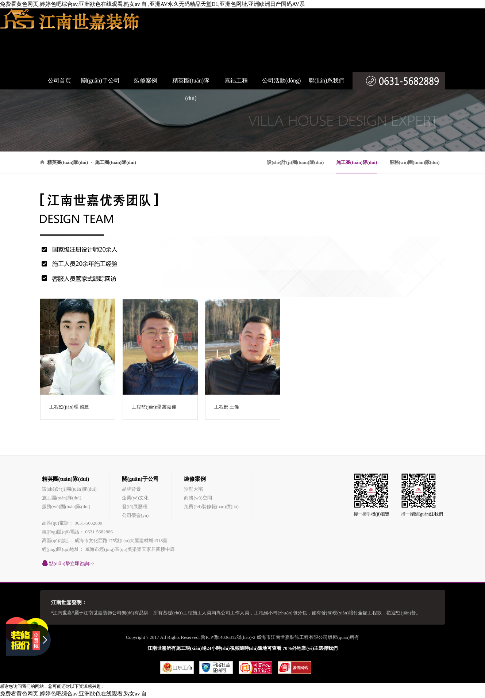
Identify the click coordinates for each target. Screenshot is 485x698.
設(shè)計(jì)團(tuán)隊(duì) (295, 162)
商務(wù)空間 (198, 498)
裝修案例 (145, 80)
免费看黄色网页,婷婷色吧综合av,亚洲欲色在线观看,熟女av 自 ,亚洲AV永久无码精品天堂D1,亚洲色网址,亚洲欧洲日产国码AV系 (152, 4)
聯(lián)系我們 (327, 80)
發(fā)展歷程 (135, 506)
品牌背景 (131, 489)
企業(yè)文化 (135, 498)
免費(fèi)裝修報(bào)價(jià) (211, 506)
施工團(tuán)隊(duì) (356, 162)
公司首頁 (59, 80)
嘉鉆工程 (236, 80)
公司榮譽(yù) (135, 515)
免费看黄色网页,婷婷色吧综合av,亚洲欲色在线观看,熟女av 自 (73, 694)
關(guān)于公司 (100, 80)
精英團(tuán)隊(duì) (190, 89)
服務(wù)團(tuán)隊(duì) (414, 162)
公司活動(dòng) (281, 80)
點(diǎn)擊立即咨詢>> (68, 563)
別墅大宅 (193, 489)
